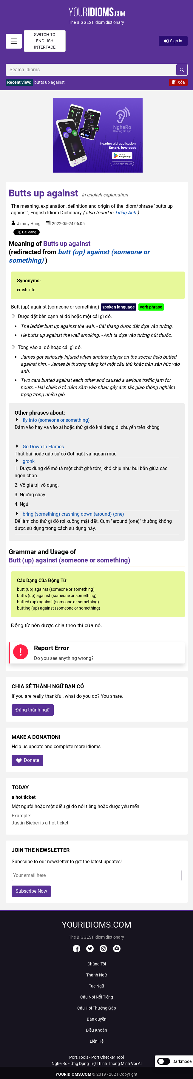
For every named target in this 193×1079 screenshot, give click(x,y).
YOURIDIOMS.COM (73, 1074)
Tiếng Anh (125, 213)
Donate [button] (27, 760)
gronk (29, 461)
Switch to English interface (44, 40)
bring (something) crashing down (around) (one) (73, 514)
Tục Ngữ (96, 986)
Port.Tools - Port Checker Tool (96, 1057)
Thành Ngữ (96, 975)
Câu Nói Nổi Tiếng (96, 997)
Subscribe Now (31, 891)
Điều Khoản (96, 1030)
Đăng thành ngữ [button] (33, 710)
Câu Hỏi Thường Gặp (96, 1008)
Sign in (173, 40)
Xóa (178, 82)
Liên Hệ (97, 1041)
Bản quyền (96, 1019)
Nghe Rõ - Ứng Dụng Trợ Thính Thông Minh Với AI (97, 1063)
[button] (97, 16)
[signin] (14, 41)
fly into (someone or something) (56, 420)
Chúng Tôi (96, 964)
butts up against (49, 82)
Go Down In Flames (43, 446)
